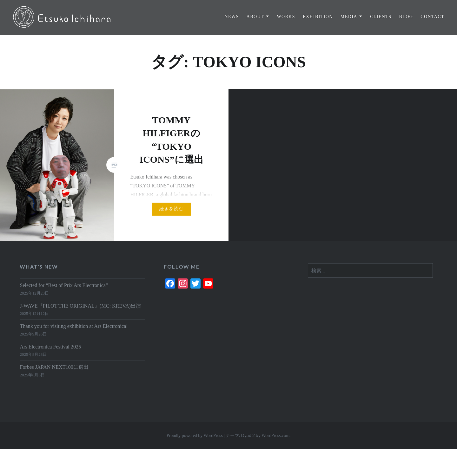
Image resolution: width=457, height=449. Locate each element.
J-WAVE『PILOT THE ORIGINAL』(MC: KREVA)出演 (80, 306)
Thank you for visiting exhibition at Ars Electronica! (74, 326)
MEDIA (349, 16)
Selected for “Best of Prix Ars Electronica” (64, 285)
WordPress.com (275, 435)
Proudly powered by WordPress (195, 435)
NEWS (231, 16)
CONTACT (432, 16)
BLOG (406, 16)
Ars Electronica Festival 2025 (50, 347)
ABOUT (255, 16)
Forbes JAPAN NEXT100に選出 (54, 367)
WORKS (286, 16)
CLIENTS (380, 16)
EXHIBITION (318, 16)
